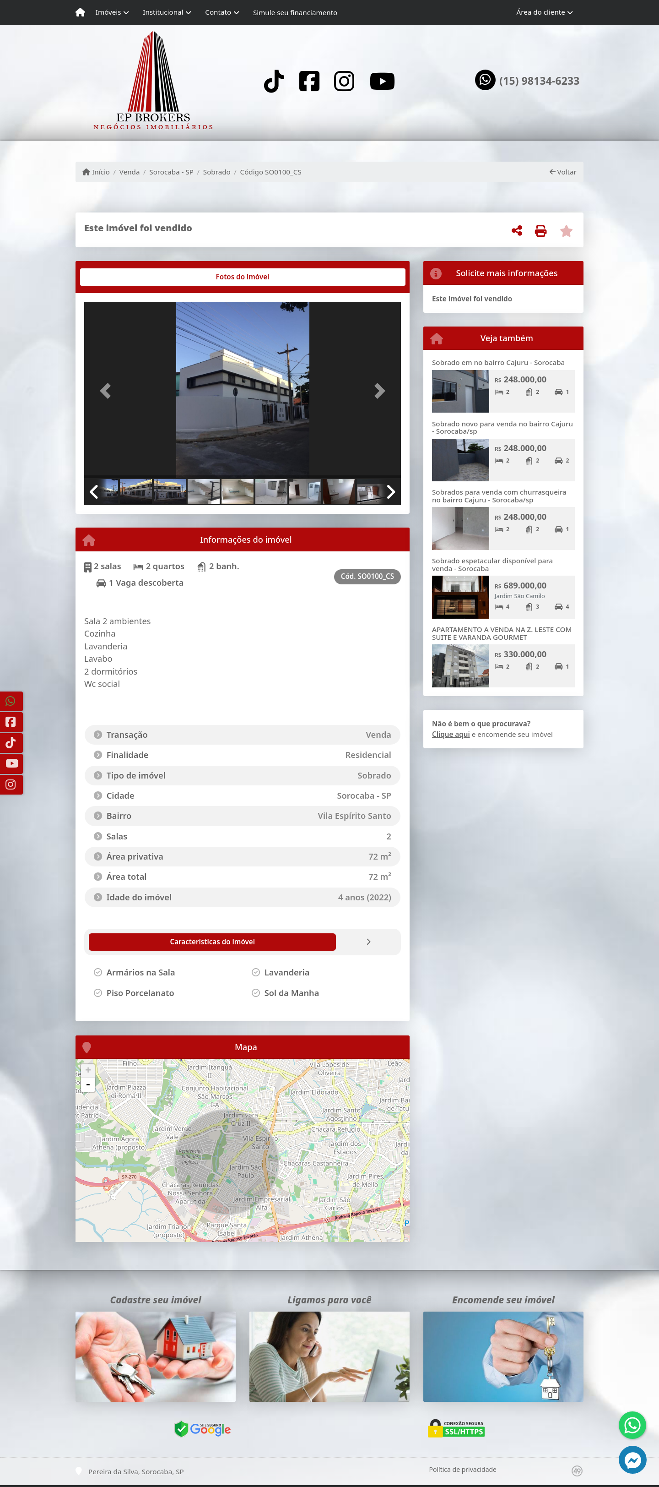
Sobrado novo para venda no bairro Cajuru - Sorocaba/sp (502, 427)
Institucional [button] (163, 11)
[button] (108, 390)
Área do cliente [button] (541, 11)
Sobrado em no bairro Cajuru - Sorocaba (498, 362)
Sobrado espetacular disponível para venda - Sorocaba (492, 564)
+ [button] (88, 1071)
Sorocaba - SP (171, 171)
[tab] (113, 277)
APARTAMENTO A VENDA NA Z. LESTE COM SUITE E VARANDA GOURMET (502, 633)
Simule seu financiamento (295, 12)
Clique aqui (451, 734)
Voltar (563, 171)
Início (96, 171)
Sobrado (217, 171)
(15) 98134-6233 (539, 81)
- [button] (88, 1085)
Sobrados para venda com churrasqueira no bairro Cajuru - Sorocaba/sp (499, 495)
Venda (129, 171)
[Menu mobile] (80, 12)
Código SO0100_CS (271, 171)
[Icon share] (274, 80)
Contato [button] (218, 11)
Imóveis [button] (108, 11)
